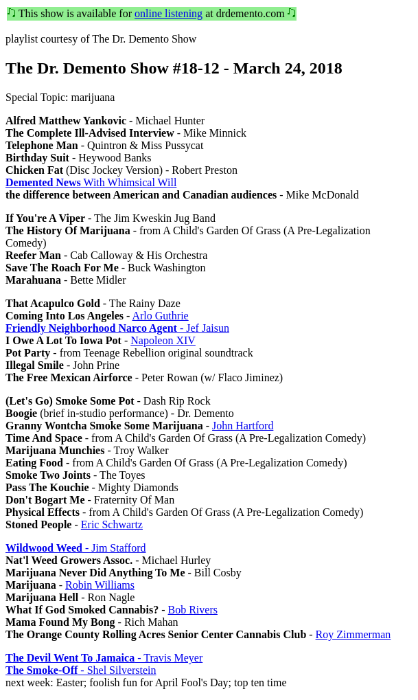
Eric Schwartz (112, 524)
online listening (168, 13)
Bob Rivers (193, 610)
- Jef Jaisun (117, 328)
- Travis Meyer (103, 658)
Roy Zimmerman (353, 634)
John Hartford (242, 425)
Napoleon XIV (163, 340)
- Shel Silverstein (80, 670)
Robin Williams (100, 585)
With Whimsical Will (90, 182)
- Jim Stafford (75, 548)
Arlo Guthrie (160, 315)
